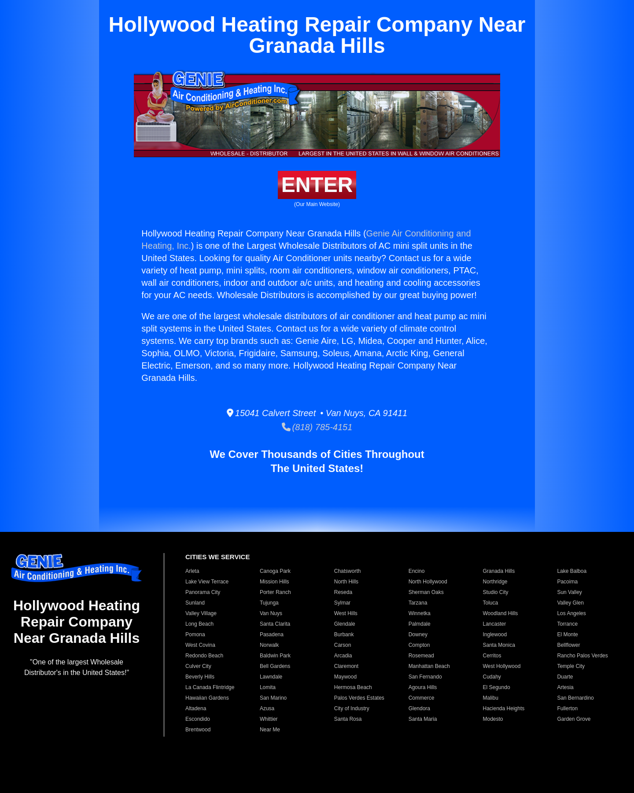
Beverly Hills (199, 677)
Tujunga (269, 603)
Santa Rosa (348, 719)
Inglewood (495, 634)
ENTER (317, 184)
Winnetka (420, 613)
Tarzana (418, 603)
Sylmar (342, 603)
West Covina (200, 645)
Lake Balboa (571, 571)
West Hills (346, 613)
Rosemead (421, 656)
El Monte (567, 634)
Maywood (345, 677)
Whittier (269, 719)
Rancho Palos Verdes (582, 656)
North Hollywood (428, 582)
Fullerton (567, 708)
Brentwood (197, 730)
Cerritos (492, 656)
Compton (419, 645)
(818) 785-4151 (317, 427)
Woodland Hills (500, 613)
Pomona (195, 634)
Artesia (565, 687)
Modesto (493, 719)
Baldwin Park (275, 656)
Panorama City (202, 592)
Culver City (198, 666)
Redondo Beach (204, 656)
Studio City (496, 592)
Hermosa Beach (353, 687)
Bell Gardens (275, 666)
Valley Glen (570, 603)
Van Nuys (271, 613)
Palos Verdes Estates (359, 698)
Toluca (490, 603)
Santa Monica (499, 645)
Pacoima (567, 582)
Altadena (195, 708)
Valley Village (201, 613)
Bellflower (568, 645)
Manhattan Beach (429, 666)
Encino (417, 571)
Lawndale (271, 677)
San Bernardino (575, 698)
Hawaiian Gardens (207, 698)
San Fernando (425, 677)
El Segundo (496, 687)
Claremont (346, 666)
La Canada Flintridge (209, 687)
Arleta (192, 571)
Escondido (197, 719)
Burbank (344, 634)
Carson (342, 645)
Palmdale (420, 624)
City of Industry (351, 708)
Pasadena (272, 634)
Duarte (565, 677)
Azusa (267, 708)
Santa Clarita (275, 624)
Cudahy (492, 677)
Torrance (567, 624)
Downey (418, 634)
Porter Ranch (275, 592)
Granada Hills (499, 571)
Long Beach (199, 624)
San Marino (273, 698)
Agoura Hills (423, 687)
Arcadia (343, 656)
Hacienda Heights (504, 708)
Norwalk (269, 645)
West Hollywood (502, 666)
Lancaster (494, 624)
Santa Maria (423, 719)
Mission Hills (274, 582)
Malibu (490, 698)
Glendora (419, 708)
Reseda (343, 592)
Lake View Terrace (207, 582)
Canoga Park (275, 571)
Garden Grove (573, 719)
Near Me (270, 730)
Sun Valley (569, 592)
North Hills (346, 582)
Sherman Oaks (426, 592)
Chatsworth (347, 571)
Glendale (344, 624)
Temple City (571, 666)
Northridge (495, 582)
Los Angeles (571, 613)
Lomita (268, 687)
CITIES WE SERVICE (217, 557)
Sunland (195, 603)
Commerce (422, 698)
